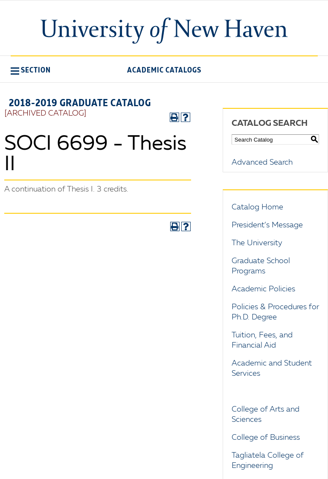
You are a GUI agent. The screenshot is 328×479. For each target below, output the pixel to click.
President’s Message (267, 225)
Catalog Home (257, 207)
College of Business (266, 437)
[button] (31, 70)
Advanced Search (262, 162)
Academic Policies (263, 289)
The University (257, 243)
